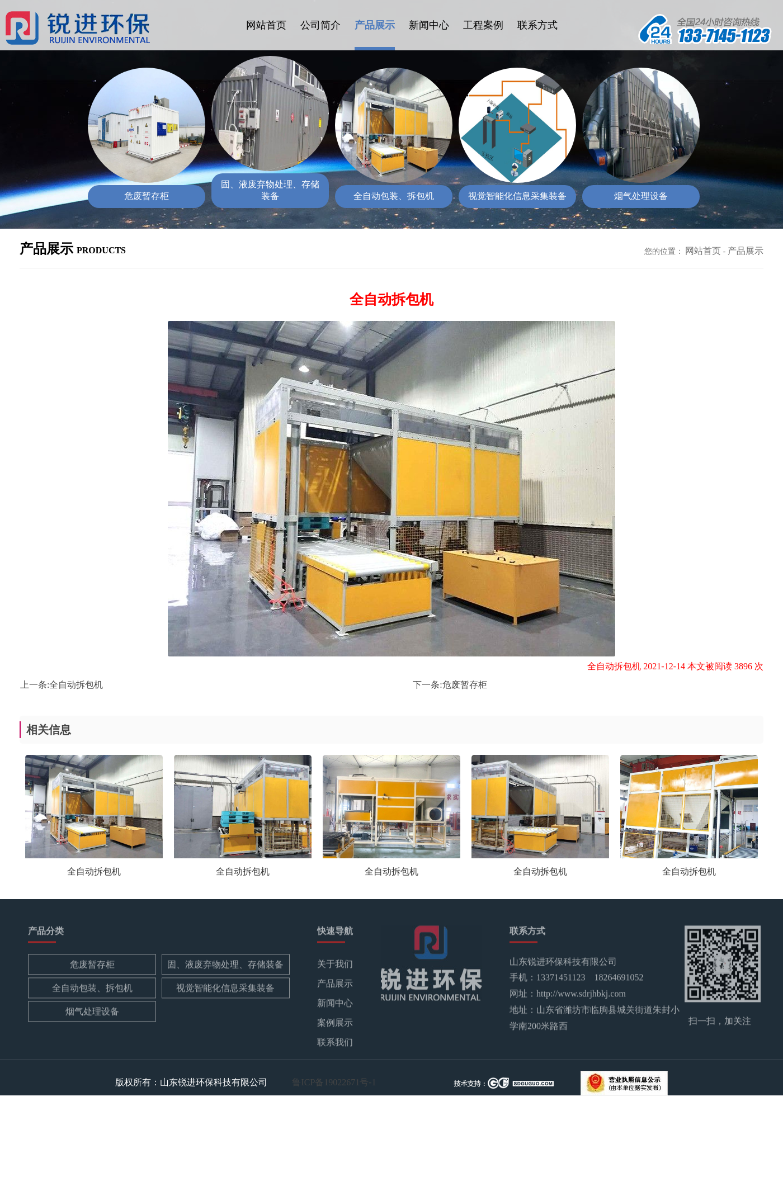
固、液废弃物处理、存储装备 (225, 966)
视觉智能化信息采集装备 (225, 990)
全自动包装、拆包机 (92, 990)
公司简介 (320, 25)
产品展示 (375, 25)
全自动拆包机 (76, 684)
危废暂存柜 (464, 684)
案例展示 (335, 1024)
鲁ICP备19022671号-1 (334, 1081)
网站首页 (266, 25)
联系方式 (537, 25)
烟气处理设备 (92, 1013)
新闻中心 (429, 25)
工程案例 (483, 25)
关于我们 (335, 966)
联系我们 (335, 1044)
